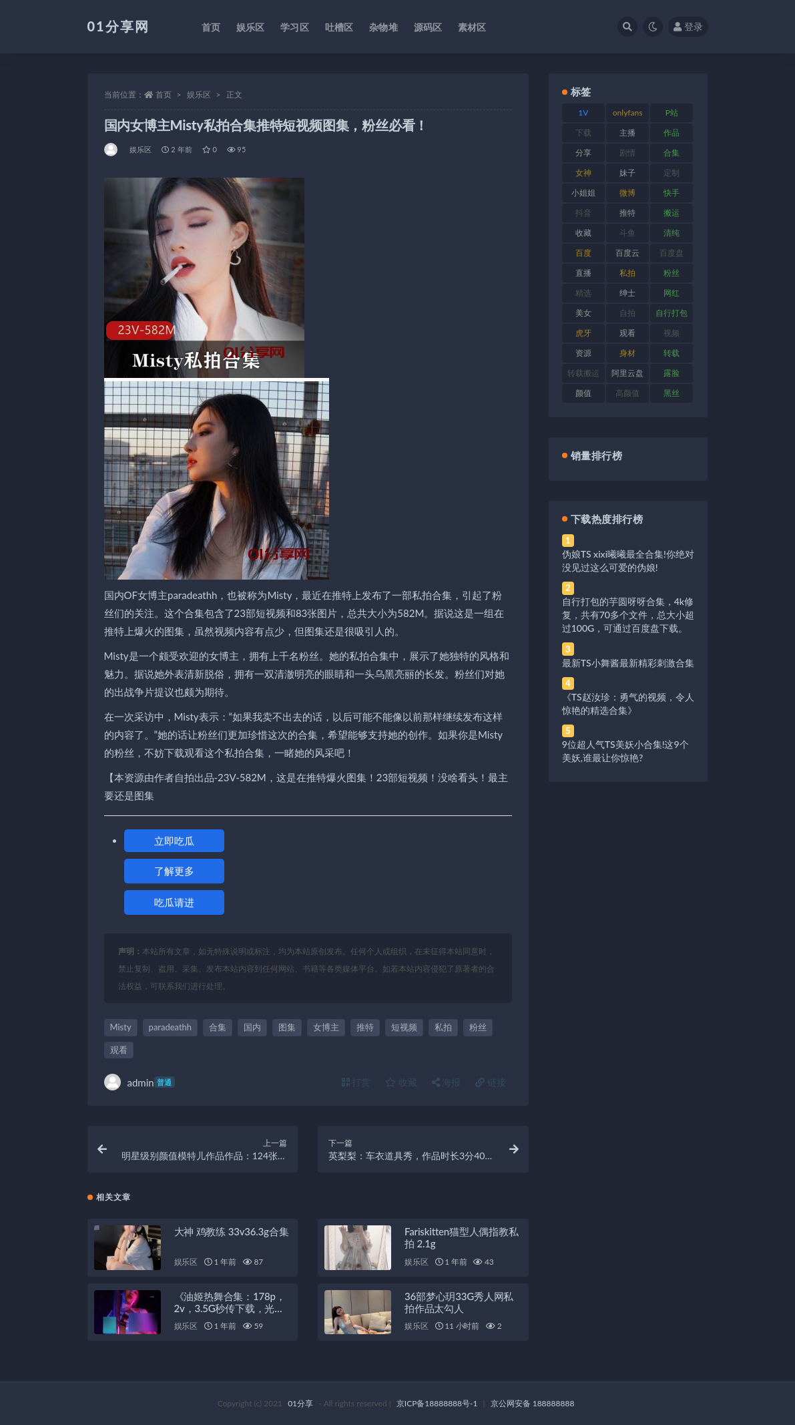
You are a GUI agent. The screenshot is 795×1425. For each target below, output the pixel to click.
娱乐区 (199, 94)
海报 (446, 1082)
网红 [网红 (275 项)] (672, 293)
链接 (490, 1082)
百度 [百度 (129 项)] (583, 253)
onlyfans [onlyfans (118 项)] (628, 113)
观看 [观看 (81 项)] (627, 333)
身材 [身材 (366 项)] (627, 353)
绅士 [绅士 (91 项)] (627, 293)
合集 (217, 1027)
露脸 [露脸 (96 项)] (672, 373)
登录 (688, 26)
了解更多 (174, 871)
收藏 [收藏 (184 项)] (583, 233)
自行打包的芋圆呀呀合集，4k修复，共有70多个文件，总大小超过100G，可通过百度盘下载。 (628, 615)
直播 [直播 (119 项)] (583, 273)
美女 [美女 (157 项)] (583, 313)
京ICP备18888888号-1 (437, 1403)
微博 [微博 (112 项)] (627, 193)
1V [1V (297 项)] (583, 113)
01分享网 (118, 26)
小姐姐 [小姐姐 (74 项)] (583, 193)
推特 (365, 1027)
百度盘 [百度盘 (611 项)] (671, 253)
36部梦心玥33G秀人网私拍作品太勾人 (459, 1302)
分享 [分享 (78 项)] (583, 153)
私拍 (443, 1027)
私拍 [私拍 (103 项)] (627, 273)
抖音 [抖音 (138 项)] (583, 213)
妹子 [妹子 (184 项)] (627, 173)
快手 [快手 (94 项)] (672, 193)
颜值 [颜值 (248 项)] (583, 393)
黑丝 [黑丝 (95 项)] (672, 393)
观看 (118, 1049)
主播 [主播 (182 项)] (627, 133)
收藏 (401, 1082)
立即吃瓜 (174, 841)
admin (139, 1082)
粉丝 (478, 1027)
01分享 (300, 1403)
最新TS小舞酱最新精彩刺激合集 (628, 662)
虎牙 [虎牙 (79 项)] (583, 333)
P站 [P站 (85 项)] (672, 113)
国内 (252, 1027)
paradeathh (170, 1027)
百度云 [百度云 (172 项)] (627, 253)
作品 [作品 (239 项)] (672, 133)
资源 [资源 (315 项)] (583, 353)
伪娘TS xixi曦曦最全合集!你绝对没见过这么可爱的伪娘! (628, 560)
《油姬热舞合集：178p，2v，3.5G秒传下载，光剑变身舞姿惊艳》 (230, 1308)
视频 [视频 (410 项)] (672, 333)
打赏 (356, 1082)
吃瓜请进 (174, 902)
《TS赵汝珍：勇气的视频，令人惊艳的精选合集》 (628, 703)
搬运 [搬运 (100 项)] (672, 213)
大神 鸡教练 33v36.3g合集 (231, 1231)
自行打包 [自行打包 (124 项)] (671, 313)
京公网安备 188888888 (533, 1403)
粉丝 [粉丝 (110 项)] (672, 273)
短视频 (404, 1027)
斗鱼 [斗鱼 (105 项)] (627, 233)
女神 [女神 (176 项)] (583, 173)
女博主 (326, 1027)
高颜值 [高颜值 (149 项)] (627, 393)
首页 (164, 94)
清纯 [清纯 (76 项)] (672, 233)
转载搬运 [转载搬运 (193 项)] (583, 373)
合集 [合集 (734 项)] (672, 153)
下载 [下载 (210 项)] (583, 133)
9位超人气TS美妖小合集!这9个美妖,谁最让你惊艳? (625, 751)
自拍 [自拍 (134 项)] (627, 313)
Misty (120, 1027)
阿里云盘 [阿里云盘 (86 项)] (627, 373)
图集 (287, 1027)
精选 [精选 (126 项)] (583, 293)
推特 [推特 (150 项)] (627, 213)
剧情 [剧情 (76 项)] (627, 153)
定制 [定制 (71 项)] (672, 173)
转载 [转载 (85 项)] (672, 353)
